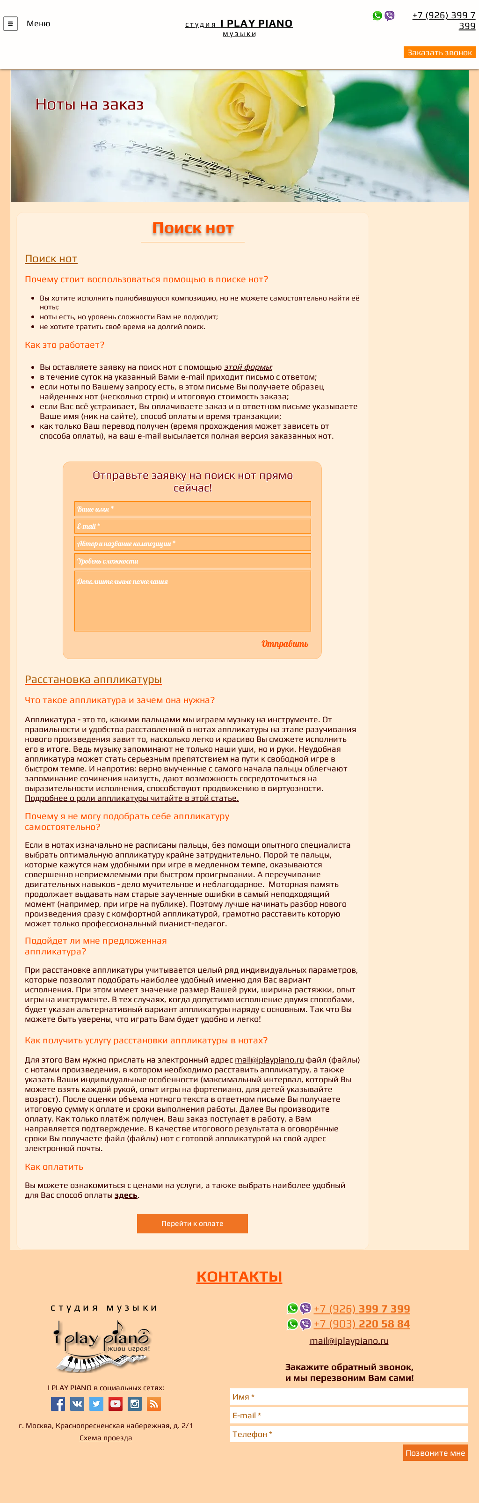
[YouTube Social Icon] (116, 1404)
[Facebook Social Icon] (58, 1404)
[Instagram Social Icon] (135, 1404)
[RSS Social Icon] (154, 1404)
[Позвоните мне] (435, 1452)
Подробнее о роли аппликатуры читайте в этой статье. (132, 798)
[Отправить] (285, 643)
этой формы (247, 367)
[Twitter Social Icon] (96, 1404)
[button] (10, 24)
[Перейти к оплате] (192, 1223)
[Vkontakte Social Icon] (77, 1404)
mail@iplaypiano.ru (269, 1059)
